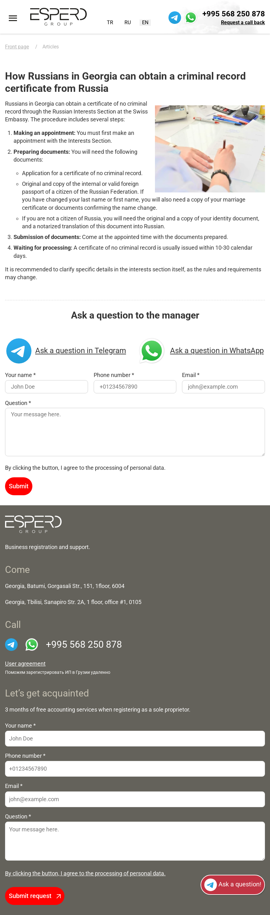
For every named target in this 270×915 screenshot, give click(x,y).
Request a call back (243, 22)
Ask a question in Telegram (66, 350)
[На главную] (33, 524)
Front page (17, 47)
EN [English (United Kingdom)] (145, 22)
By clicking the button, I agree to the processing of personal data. (85, 873)
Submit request (35, 896)
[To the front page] (58, 17)
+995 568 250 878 (233, 13)
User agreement (25, 664)
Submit (19, 486)
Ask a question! (232, 885)
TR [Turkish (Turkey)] (110, 22)
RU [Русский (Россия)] (127, 22)
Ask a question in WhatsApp (200, 350)
